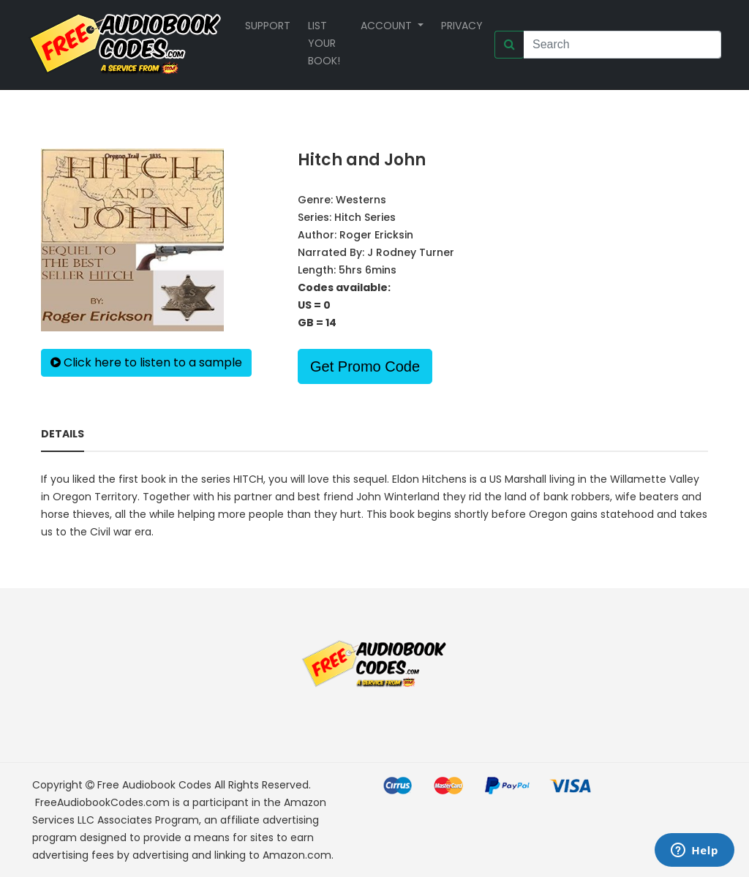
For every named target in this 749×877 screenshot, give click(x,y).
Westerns (361, 199)
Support (267, 25)
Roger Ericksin (376, 234)
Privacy (462, 25)
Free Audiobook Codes (154, 785)
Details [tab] (62, 433)
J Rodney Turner (410, 252)
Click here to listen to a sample (146, 362)
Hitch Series (365, 217)
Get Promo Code (365, 366)
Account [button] (388, 25)
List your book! (324, 43)
